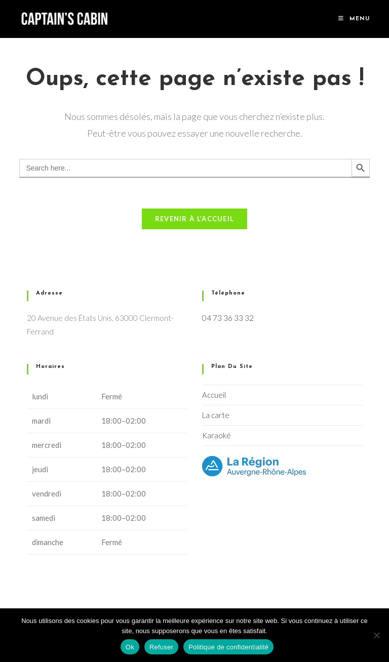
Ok (130, 647)
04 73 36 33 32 (228, 317)
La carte (215, 415)
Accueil (214, 394)
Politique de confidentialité (228, 647)
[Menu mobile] (354, 19)
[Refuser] (376, 635)
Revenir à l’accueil (195, 219)
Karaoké (216, 435)
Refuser (161, 647)
